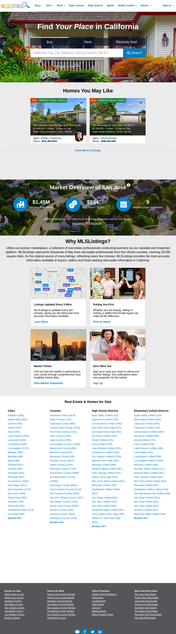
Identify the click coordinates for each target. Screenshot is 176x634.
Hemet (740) (14, 427)
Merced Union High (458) (105, 460)
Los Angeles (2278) (18, 448)
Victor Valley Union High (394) (108, 514)
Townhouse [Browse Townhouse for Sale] (97, 597)
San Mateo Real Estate (146, 611)
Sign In (166, 5)
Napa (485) (14, 460)
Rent (60, 5)
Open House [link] (76, 5)
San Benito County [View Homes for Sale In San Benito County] (13, 611)
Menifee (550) (15, 452)
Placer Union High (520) (105, 477)
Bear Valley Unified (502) (105, 415)
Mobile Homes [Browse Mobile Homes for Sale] (99, 611)
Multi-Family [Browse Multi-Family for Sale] (98, 604)
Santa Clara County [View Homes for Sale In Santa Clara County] (14, 594)
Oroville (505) (15, 468)
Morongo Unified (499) (104, 464)
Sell (48, 5)
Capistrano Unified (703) (105, 419)
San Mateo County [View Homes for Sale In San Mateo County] (13, 604)
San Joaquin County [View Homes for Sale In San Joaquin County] (14, 608)
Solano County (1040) (61, 509)
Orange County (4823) (62, 460)
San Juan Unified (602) (146, 505)
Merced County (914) (61, 452)
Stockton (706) (16, 501)
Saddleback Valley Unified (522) (151, 489)
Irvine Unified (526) (102, 444)
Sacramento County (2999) (64, 472)
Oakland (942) (15, 464)
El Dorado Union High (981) (107, 431)
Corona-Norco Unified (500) (107, 423)
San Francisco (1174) (19, 489)
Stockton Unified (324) (146, 509)
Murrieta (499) (15, 456)
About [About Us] (145, 5)
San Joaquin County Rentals (61, 608)
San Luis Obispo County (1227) (67, 497)
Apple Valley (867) (17, 419)
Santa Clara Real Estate (147, 597)
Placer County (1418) (61, 464)
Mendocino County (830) (63, 448)
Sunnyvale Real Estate (146, 601)
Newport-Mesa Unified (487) (107, 468)
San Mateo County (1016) (64, 501)
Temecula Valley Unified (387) (108, 509)
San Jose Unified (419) (104, 501)
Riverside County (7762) (63, 468)
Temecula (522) (16, 505)
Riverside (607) (16, 477)
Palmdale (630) (16, 472)
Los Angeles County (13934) (65, 444)
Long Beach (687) (17, 444)
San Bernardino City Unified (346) (152, 493)
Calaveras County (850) (63, 423)
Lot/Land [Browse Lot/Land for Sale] (96, 608)
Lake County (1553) (60, 440)
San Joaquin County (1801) (64, 493)
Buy (37, 5)
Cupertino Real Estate (145, 608)
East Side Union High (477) (106, 427)
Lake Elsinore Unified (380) (148, 448)
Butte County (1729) (61, 419)
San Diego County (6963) (63, 485)
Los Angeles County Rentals (61, 614)
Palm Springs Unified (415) (106, 472)
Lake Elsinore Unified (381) (106, 448)
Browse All (15, 518)
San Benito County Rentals (60, 611)
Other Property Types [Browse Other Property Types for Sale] (102, 614)
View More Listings (88, 150)
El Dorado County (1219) (63, 431)
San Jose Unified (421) (146, 501)
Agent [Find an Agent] (110, 5)
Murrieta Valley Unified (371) (149, 468)
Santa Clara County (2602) (64, 505)
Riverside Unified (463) (104, 485)
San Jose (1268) (17, 493)
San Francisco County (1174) (65, 489)
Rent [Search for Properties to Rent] (88, 42)
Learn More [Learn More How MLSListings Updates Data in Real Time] (41, 321)
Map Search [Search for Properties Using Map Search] (95, 5)
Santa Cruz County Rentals (60, 597)
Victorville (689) (16, 514)
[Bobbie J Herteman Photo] (79, 135)
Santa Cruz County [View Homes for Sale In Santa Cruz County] (13, 597)
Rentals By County (56, 618)
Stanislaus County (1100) (63, 518)
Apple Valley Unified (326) (148, 415)
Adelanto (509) (16, 415)
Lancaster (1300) (17, 440)
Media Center (126, 5)
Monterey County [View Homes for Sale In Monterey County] (12, 601)
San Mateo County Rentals (60, 604)
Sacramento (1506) (18, 481)
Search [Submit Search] (134, 53)
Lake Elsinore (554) (18, 435)
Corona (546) (15, 423)
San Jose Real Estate (145, 594)
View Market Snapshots (48, 383)
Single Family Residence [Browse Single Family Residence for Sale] (104, 594)
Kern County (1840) (60, 435)
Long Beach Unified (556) (105, 452)
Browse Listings (12, 618)
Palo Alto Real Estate (145, 618)
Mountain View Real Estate (148, 614)
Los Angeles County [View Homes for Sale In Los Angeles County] (14, 614)
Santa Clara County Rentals (61, 594)
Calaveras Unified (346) (147, 423)
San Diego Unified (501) (105, 497)
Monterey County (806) (62, 456)
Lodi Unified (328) (143, 452)
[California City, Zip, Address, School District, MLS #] (76, 53)
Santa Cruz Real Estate (146, 604)
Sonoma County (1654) (62, 514)
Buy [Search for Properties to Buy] (49, 42)
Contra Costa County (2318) (65, 427)
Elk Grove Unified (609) (146, 435)
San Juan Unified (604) (104, 505)
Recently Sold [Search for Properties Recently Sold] (126, 42)
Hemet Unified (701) (103, 440)
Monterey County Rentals (59, 601)
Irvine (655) (14, 431)
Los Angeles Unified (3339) (106, 456)
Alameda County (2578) (63, 415)
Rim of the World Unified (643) (108, 481)
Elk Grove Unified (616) (104, 435)
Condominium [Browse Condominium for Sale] (99, 601)
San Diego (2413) (17, 485)
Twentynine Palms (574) (21, 509)
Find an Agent (101, 321)
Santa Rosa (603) (17, 497)
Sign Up (98, 383)
